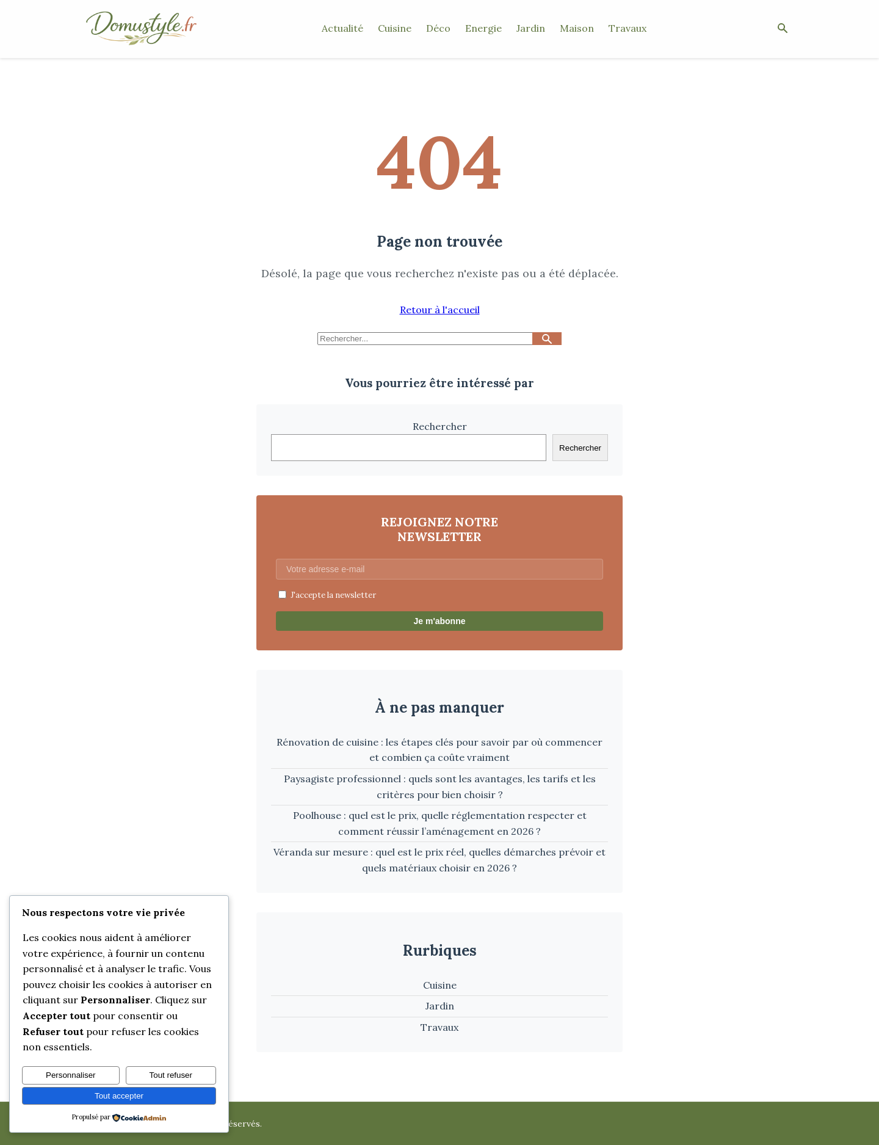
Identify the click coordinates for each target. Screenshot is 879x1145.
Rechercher (440, 426)
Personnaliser (71, 1075)
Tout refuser (171, 1075)
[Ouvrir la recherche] (783, 29)
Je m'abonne (439, 621)
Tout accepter (119, 1095)
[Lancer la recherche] (547, 338)
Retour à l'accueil (440, 310)
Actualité (342, 28)
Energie (483, 28)
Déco (438, 28)
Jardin (530, 28)
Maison (577, 28)
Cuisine (394, 28)
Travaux (627, 28)
